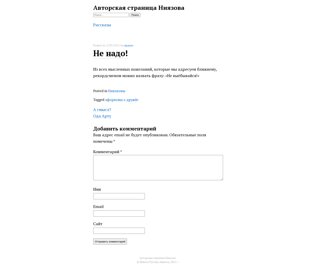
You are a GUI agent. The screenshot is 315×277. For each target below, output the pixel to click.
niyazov (128, 45)
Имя (97, 194)
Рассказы (102, 24)
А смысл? (102, 109)
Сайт (97, 228)
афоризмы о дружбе (121, 99)
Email (98, 211)
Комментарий (107, 151)
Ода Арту (102, 116)
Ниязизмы (116, 91)
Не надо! (110, 53)
